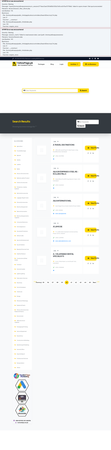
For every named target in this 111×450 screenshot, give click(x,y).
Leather (18, 164)
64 (85, 282)
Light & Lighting (20, 273)
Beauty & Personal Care (22, 249)
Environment (19, 316)
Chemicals (18, 291)
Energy (17, 296)
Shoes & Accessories (21, 202)
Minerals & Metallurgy (21, 300)
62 (76, 282)
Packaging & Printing (21, 326)
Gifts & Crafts (19, 235)
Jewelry (17, 159)
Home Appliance (20, 226)
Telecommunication (21, 211)
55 (43, 282)
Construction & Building (22, 340)
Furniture (18, 264)
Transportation (19, 363)
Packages (41, 64)
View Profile (92, 148)
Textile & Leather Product (22, 178)
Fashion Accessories (21, 182)
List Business (90, 64)
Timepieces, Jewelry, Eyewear (21, 187)
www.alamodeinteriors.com (63, 241)
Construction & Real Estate (21, 259)
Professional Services (21, 358)
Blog (52, 64)
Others (17, 367)
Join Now (74, 64)
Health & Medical (20, 253)
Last (98, 281)
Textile (17, 169)
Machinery (18, 282)
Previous (39, 282)
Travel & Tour (19, 335)
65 (90, 282)
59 (62, 282)
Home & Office (19, 349)
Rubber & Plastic (20, 305)
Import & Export (20, 354)
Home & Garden (20, 269)
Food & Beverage (20, 150)
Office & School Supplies (20, 321)
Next (94, 282)
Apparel (18, 155)
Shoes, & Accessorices (22, 173)
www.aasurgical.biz (60, 213)
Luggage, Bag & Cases (22, 197)
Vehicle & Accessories (21, 193)
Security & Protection (21, 231)
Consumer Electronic (21, 222)
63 (80, 282)
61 (71, 282)
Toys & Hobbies (20, 244)
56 (48, 282)
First (35, 281)
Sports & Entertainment (22, 240)
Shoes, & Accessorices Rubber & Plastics (22, 310)
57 (53, 282)
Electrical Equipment (21, 206)
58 (57, 282)
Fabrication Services (21, 278)
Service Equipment (21, 331)
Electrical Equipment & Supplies (22, 216)
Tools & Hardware (20, 287)
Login (61, 64)
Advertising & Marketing (22, 344)
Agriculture (18, 146)
